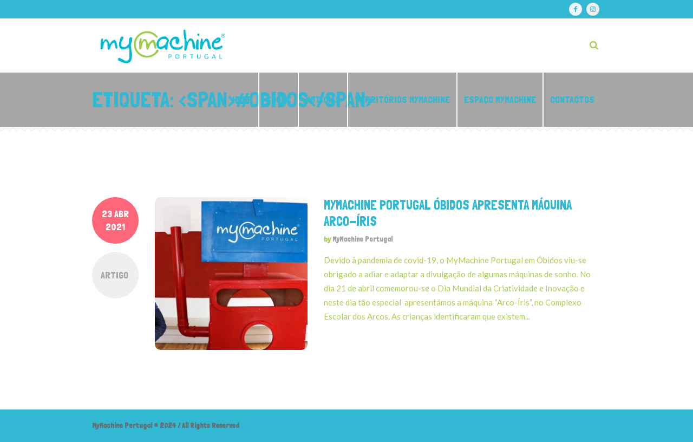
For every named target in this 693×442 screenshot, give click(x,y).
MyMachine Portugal (362, 239)
